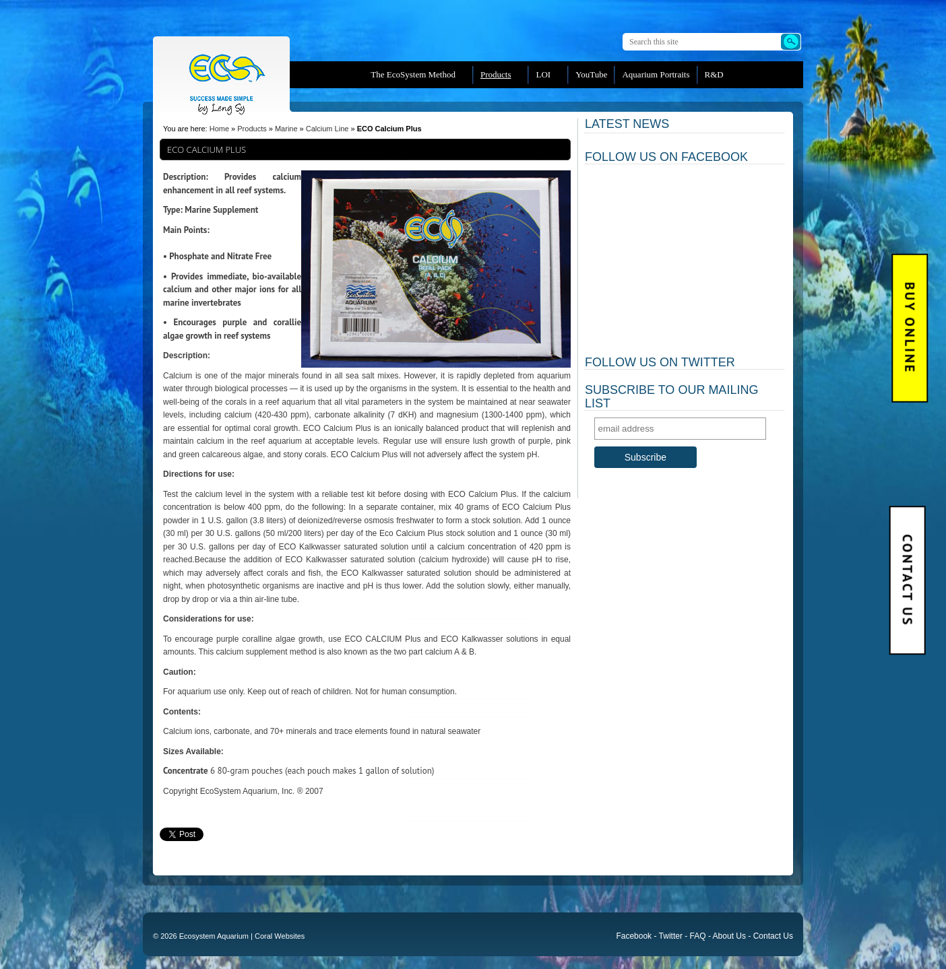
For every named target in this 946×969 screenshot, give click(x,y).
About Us (729, 936)
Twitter (671, 936)
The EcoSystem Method (413, 74)
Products (495, 74)
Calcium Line (327, 129)
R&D (714, 74)
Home (219, 129)
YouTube (591, 74)
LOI (543, 74)
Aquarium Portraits (655, 74)
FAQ (698, 936)
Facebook (634, 936)
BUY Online (910, 328)
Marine (286, 129)
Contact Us (907, 580)
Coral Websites (280, 936)
